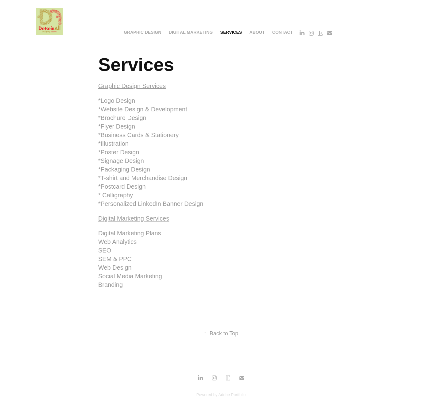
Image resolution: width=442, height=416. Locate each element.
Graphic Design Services (132, 86)
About (257, 32)
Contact (282, 32)
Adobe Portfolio (232, 394)
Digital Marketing (191, 32)
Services (231, 32)
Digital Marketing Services (133, 218)
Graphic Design (142, 32)
